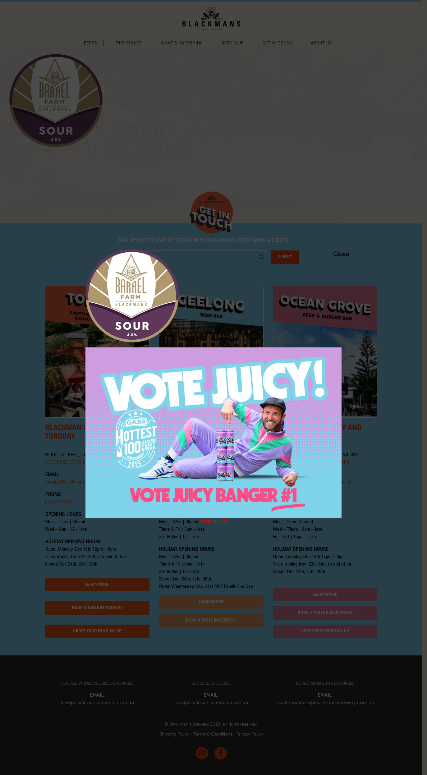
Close (336, 254)
